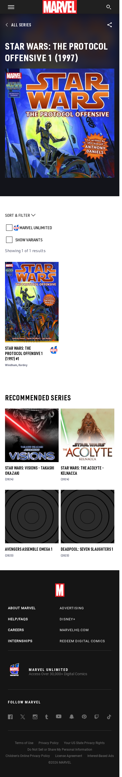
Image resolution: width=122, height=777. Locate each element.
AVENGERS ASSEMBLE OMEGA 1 (29, 549)
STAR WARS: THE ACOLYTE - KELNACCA (82, 470)
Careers (16, 630)
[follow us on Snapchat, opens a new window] (71, 717)
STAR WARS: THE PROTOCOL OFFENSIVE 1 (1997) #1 (24, 353)
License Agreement (68, 756)
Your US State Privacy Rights (84, 743)
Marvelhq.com (74, 630)
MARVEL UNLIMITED (36, 227)
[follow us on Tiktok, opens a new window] (109, 717)
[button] (9, 7)
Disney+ (67, 619)
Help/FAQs (18, 619)
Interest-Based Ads (100, 756)
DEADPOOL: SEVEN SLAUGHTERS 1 (87, 549)
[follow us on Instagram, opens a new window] (35, 717)
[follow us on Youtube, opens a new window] (59, 717)
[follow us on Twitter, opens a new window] (22, 717)
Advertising (72, 608)
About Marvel (22, 608)
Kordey (22, 365)
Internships (20, 641)
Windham (11, 365)
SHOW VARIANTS (29, 239)
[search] (108, 7)
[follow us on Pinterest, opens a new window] (84, 717)
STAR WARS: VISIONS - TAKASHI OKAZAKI (29, 470)
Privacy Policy (49, 743)
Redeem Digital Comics (82, 641)
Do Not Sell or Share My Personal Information (59, 749)
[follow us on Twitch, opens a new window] (96, 717)
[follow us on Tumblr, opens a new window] (46, 717)
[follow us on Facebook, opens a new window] (10, 717)
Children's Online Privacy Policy (28, 756)
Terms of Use (24, 743)
